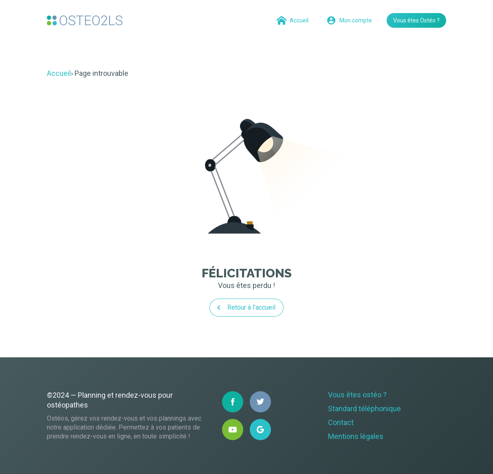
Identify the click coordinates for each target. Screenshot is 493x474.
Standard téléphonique (364, 408)
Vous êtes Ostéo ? (416, 20)
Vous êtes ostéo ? (357, 394)
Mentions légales (355, 436)
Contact (341, 422)
